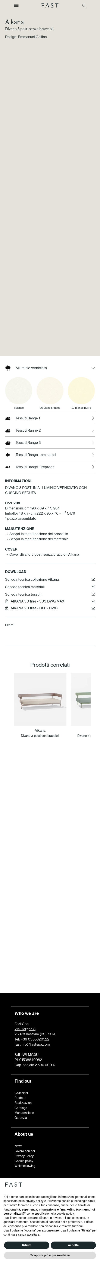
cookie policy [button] (65, 1213)
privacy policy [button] (35, 1201)
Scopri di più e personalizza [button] (50, 1255)
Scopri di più (50, 965)
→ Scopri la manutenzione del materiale (37, 630)
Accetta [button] (73, 1245)
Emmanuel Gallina (32, 37)
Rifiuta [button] (26, 1245)
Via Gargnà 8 (25, 1029)
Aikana (14, 22)
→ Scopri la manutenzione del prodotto (36, 624)
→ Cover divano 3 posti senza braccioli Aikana (42, 645)
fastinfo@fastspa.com (32, 1044)
